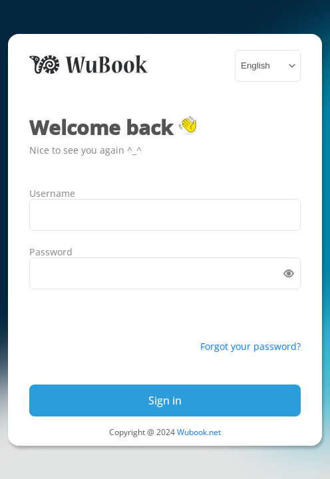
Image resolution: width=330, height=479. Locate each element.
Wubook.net (199, 432)
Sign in (165, 400)
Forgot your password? (250, 346)
